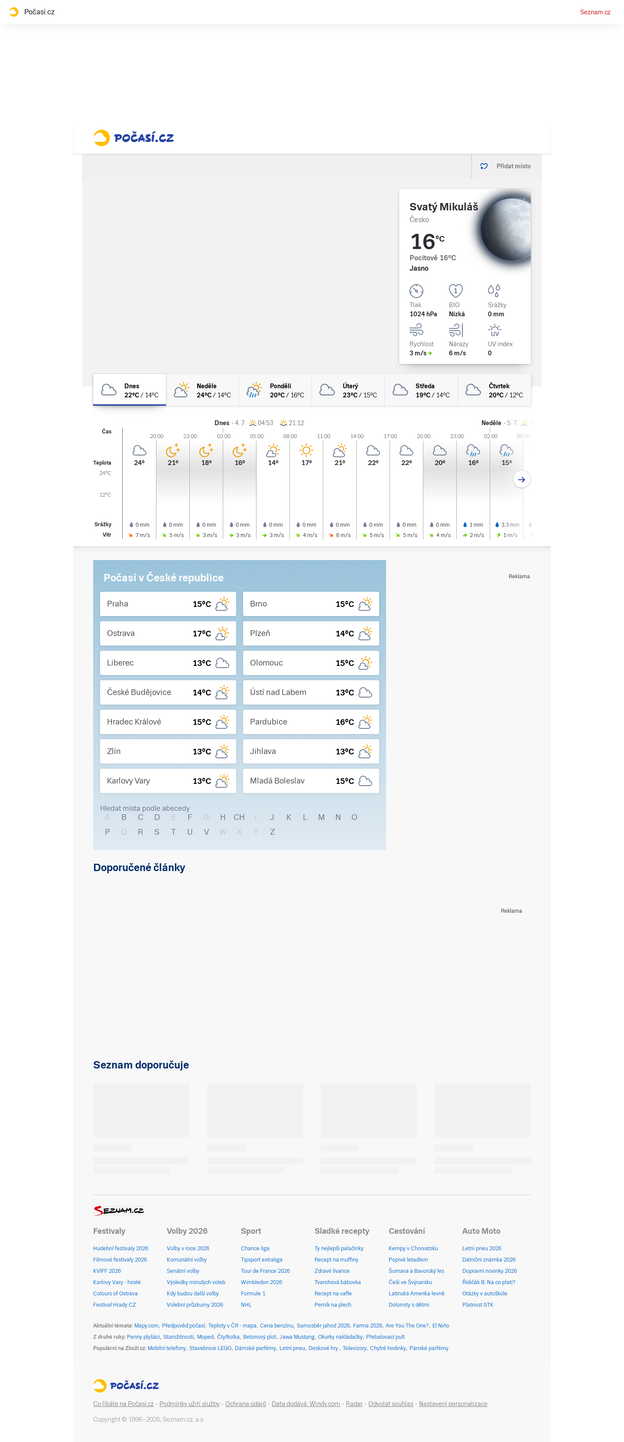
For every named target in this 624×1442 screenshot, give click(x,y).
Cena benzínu (276, 1326)
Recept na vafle (333, 1294)
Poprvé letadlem (408, 1260)
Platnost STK (478, 1305)
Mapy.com (146, 1326)
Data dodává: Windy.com (306, 1403)
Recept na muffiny (336, 1260)
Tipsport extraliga (262, 1260)
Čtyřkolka (228, 1337)
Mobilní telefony (167, 1348)
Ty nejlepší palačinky (339, 1248)
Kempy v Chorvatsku (413, 1248)
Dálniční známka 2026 (489, 1260)
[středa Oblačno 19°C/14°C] (421, 390)
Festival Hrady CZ (114, 1305)
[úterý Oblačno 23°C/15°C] (348, 390)
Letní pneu (292, 1348)
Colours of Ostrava (115, 1294)
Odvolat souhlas (390, 1403)
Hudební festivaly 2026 (120, 1248)
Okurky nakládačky (340, 1337)
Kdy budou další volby (193, 1294)
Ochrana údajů (245, 1403)
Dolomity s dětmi (409, 1305)
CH (239, 817)
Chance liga (255, 1248)
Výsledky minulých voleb (196, 1282)
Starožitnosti (178, 1337)
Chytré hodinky (388, 1348)
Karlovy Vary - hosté (117, 1282)
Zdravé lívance (332, 1271)
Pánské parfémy (429, 1348)
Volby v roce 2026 (188, 1248)
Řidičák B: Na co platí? (489, 1282)
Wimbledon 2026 (261, 1282)
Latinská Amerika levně (417, 1294)
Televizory (355, 1348)
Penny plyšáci (143, 1337)
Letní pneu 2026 (481, 1248)
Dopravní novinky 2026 (489, 1271)
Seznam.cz (595, 12)
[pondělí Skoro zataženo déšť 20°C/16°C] (275, 390)
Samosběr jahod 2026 (323, 1326)
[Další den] (522, 479)
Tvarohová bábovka (338, 1282)
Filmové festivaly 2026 (120, 1260)
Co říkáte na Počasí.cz (123, 1403)
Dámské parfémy (255, 1348)
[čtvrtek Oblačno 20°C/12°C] (494, 390)
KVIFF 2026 (107, 1271)
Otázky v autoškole (484, 1294)
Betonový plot (259, 1337)
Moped (205, 1337)
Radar (354, 1403)
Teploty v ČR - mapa (232, 1326)
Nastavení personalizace (453, 1403)
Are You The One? (407, 1326)
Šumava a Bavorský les (416, 1271)
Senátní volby (183, 1271)
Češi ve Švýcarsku (410, 1282)
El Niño (440, 1326)
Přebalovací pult (385, 1337)
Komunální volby (187, 1260)
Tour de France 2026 (265, 1271)
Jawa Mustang (297, 1337)
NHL (246, 1305)
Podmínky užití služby (189, 1403)
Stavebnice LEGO (210, 1348)
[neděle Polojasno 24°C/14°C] (202, 390)
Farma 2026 (367, 1326)
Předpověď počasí (183, 1326)
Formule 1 (253, 1294)
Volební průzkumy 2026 (195, 1305)
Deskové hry (324, 1348)
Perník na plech (333, 1305)
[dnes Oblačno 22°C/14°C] (129, 390)
